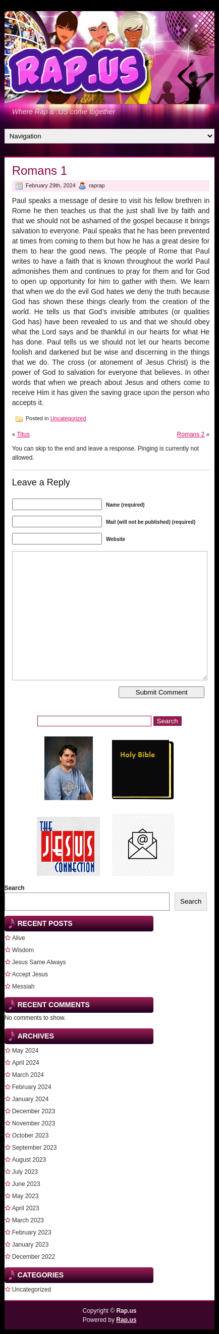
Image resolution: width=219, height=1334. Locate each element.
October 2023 (30, 1135)
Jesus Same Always (39, 962)
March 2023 (28, 1220)
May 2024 (25, 1050)
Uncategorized (68, 418)
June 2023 (26, 1184)
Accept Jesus (30, 974)
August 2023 (29, 1159)
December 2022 (33, 1256)
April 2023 (25, 1208)
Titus (23, 434)
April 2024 (25, 1062)
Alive (18, 938)
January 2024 (30, 1099)
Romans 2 (191, 434)
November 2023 (33, 1123)
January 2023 (30, 1244)
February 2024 (31, 1087)
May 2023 (25, 1196)
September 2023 (34, 1147)
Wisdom (23, 950)
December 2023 (33, 1111)
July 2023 (25, 1171)
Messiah (23, 986)
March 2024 (28, 1074)
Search (15, 888)
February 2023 (31, 1232)
